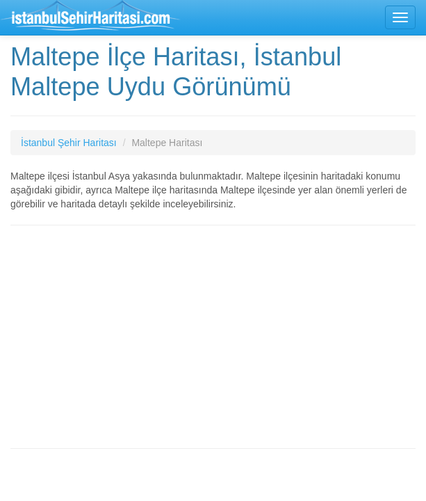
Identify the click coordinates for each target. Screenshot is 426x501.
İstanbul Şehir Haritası (69, 142)
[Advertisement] (213, 336)
